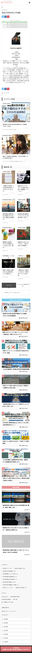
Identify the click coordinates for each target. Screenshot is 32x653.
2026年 (6, 619)
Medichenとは (5, 596)
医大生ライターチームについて (9, 611)
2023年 (6, 630)
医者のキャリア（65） (8, 587)
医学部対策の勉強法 (6, 599)
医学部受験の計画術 (15, 596)
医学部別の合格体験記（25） (9, 571)
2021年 (6, 638)
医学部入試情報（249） (20, 568)
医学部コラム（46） (7, 568)
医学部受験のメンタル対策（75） (11, 573)
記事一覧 (15, 599)
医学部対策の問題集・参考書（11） (11, 584)
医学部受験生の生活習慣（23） (10, 579)
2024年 (6, 626)
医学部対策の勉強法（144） (9, 582)
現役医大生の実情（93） (21, 587)
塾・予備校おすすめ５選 (7, 602)
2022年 (6, 634)
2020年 (6, 642)
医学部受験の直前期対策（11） (10, 576)
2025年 (6, 623)
